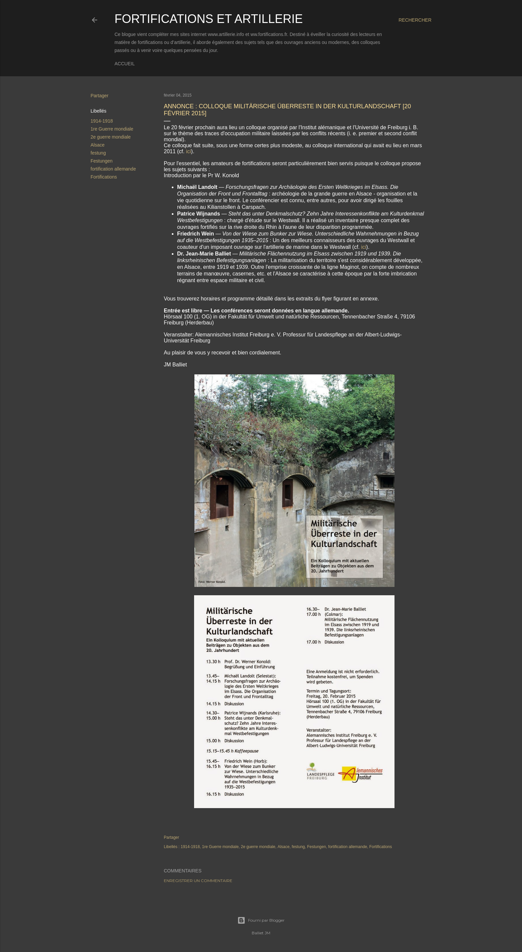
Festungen (102, 161)
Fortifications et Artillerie (209, 19)
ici (188, 151)
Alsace (98, 145)
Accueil (125, 63)
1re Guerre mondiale (112, 129)
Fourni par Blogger (261, 920)
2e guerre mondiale (111, 137)
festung (98, 153)
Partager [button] (100, 95)
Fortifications (104, 177)
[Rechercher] (414, 20)
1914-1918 (102, 121)
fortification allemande (113, 169)
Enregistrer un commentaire (198, 880)
